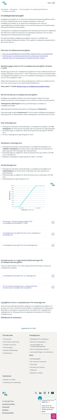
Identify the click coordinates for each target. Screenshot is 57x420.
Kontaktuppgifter (36, 359)
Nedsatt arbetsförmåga (11, 350)
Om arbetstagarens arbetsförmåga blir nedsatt (29, 58)
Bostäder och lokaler (37, 373)
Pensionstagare (8, 347)
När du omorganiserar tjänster (40, 349)
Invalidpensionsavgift (8, 11)
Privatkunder (8, 335)
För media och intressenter (38, 361)
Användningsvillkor (8, 404)
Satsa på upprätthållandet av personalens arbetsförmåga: (21, 54)
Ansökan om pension (10, 344)
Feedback (5, 410)
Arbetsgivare (14, 9)
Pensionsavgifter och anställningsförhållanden (33, 9)
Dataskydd (5, 407)
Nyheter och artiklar (10, 379)
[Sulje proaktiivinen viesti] (55, 400)
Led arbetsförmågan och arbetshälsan (42, 352)
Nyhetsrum (7, 376)
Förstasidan (4, 9)
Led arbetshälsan (47, 54)
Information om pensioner (11, 342)
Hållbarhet (34, 370)
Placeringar (34, 364)
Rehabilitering (8, 353)
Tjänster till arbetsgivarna (38, 342)
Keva (31, 355)
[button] (54, 416)
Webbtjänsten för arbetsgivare (40, 339)
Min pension (7, 339)
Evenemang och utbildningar (12, 382)
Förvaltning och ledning (38, 367)
